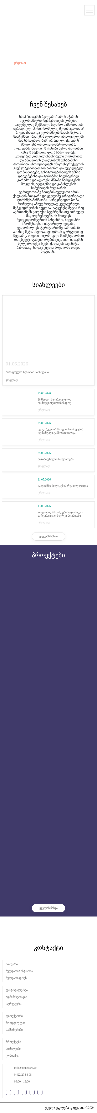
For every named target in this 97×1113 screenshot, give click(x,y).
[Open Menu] (89, 10)
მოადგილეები (15, 1022)
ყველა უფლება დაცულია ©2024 (70, 1107)
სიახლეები (13, 1048)
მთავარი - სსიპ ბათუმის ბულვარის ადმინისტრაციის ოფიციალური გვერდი (20, 8)
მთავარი (12, 964)
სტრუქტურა (13, 1003)
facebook (8, 1092)
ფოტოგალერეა (17, 990)
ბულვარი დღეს (16, 978)
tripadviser (39, 1092)
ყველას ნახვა (48, 536)
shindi (8, 1108)
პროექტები (13, 1041)
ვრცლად (20, 63)
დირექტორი (14, 1016)
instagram (16, 1092)
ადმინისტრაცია (16, 997)
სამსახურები (14, 1029)
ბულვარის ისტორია (19, 971)
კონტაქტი (12, 1055)
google (32, 1092)
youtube (24, 1092)
